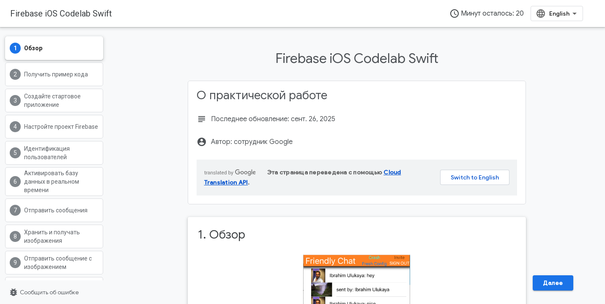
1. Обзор (221, 234)
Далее (553, 283)
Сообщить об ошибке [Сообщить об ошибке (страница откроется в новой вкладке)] (43, 292)
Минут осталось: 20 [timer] (486, 13)
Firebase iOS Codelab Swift (61, 13)
